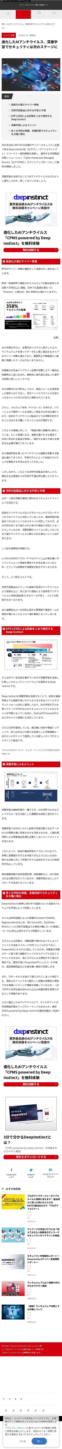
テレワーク (54, 1275)
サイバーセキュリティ (11, 65)
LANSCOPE (35, 1243)
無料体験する (31, 262)
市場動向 (45, 1275)
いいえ (23, 1441)
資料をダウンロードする (31, 1176)
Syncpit (34, 1238)
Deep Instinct (43, 65)
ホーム (4, 30)
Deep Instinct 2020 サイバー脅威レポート (38, 350)
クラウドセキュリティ (39, 26)
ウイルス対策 (29, 65)
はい (39, 1441)
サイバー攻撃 (23, 26)
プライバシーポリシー (15, 1428)
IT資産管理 (8, 26)
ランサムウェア (36, 1301)
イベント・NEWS (54, 26)
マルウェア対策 (36, 1307)
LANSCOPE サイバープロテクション (44, 1240)
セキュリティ (35, 1275)
